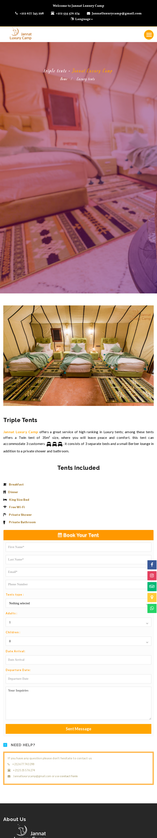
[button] (78, 603)
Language (82, 19)
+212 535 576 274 (67, 13)
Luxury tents (86, 78)
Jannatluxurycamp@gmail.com (117, 13)
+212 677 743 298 (31, 13)
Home (64, 78)
